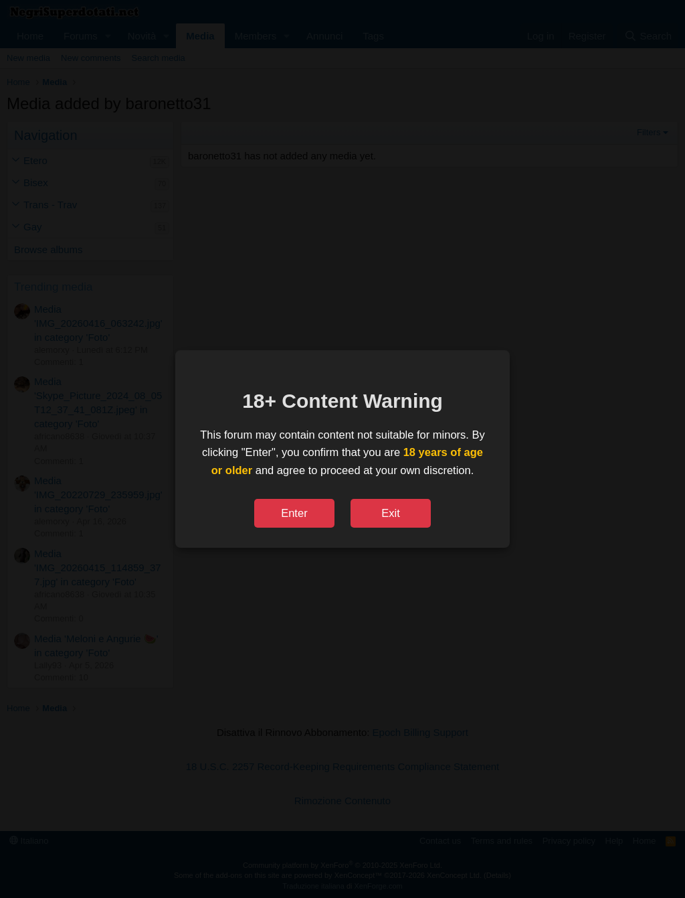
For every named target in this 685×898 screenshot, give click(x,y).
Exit (390, 513)
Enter (294, 513)
